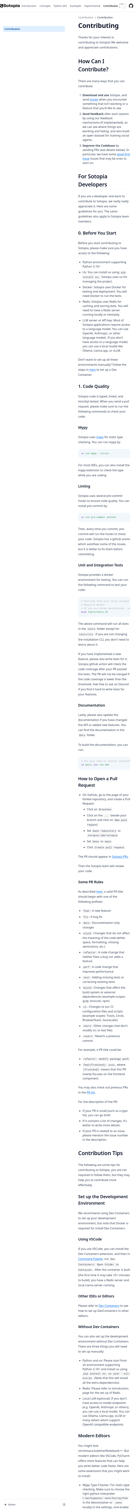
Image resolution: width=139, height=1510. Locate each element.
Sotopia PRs (97, 648)
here (84, 267)
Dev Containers (85, 1017)
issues (116, 77)
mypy (76, 319)
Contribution (12, 17)
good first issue (118, 114)
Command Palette (98, 975)
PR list (118, 834)
